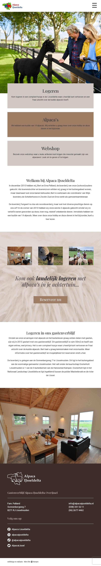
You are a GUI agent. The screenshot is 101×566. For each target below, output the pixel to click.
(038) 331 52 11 (76, 507)
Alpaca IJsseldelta (18, 529)
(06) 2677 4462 (76, 510)
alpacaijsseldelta (17, 534)
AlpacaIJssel (16, 545)
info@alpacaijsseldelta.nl (81, 503)
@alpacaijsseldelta (18, 540)
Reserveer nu (50, 299)
